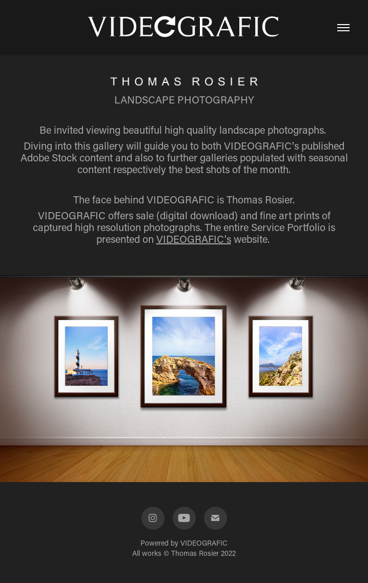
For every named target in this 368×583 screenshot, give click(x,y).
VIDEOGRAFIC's (193, 238)
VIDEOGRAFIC (204, 543)
